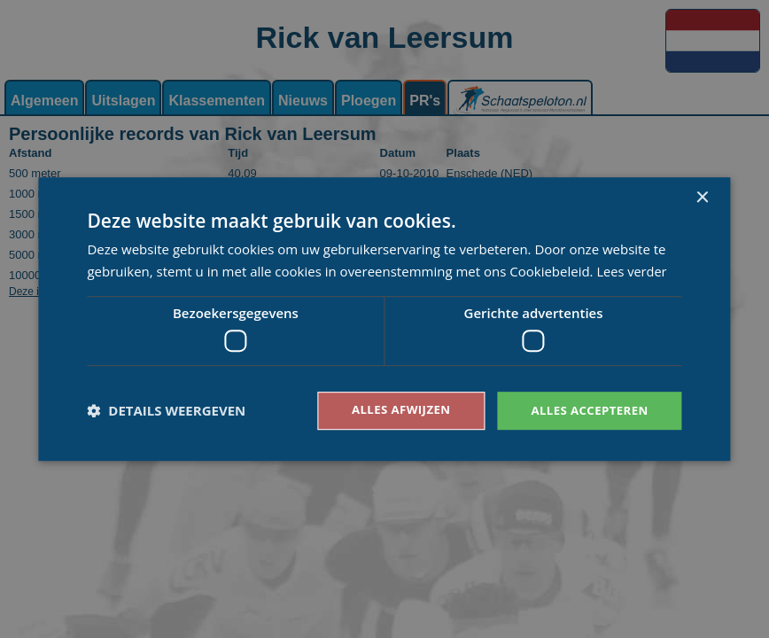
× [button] (702, 197)
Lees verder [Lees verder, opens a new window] (632, 270)
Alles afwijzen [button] (391, 409)
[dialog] (384, 319)
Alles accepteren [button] (586, 409)
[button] (166, 411)
